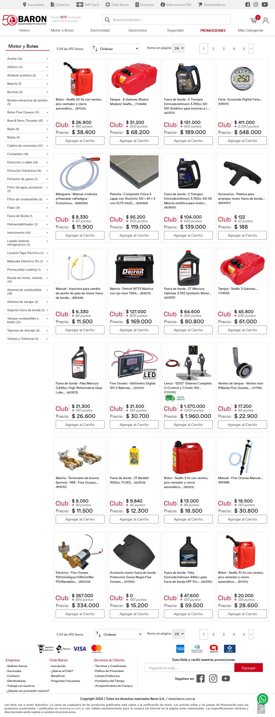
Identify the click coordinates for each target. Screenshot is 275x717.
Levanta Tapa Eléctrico (27, 253)
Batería (27, 83)
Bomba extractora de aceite (27, 102)
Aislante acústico (27, 75)
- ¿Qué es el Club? (61, 671)
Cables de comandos (27, 145)
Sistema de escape (27, 301)
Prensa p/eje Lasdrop (27, 269)
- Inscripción (58, 666)
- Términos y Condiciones (110, 666)
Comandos (27, 154)
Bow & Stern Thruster (27, 120)
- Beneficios (57, 676)
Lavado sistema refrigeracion (27, 243)
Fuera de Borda (27, 216)
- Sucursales (13, 671)
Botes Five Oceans (27, 112)
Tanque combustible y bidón (27, 320)
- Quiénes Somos (16, 666)
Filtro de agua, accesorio (27, 189)
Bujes (27, 129)
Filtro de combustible (27, 199)
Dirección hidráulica (27, 170)
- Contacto (13, 676)
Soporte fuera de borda (27, 310)
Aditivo (27, 67)
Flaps (27, 207)
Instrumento (27, 232)
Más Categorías (250, 30)
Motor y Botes (62, 30)
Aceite (27, 58)
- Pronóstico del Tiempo (109, 681)
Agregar (249, 667)
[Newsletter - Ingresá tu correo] (189, 667)
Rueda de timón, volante (27, 279)
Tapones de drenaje (27, 330)
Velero (24, 30)
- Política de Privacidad (109, 671)
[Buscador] (171, 19)
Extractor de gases (27, 179)
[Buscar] (108, 19)
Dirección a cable (27, 162)
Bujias (27, 137)
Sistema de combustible (27, 291)
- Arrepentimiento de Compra (113, 686)
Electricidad (99, 30)
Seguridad (175, 30)
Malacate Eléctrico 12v (27, 261)
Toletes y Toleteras (27, 338)
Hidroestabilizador (27, 224)
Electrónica (138, 30)
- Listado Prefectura (107, 676)
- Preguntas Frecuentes (65, 681)
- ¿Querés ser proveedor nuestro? (27, 691)
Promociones (213, 30)
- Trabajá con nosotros (20, 686)
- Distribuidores (16, 681)
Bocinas (27, 92)
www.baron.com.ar (181, 698)
